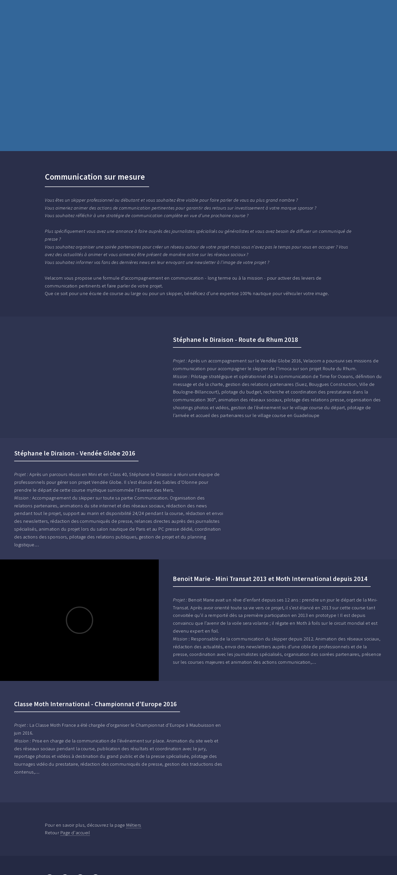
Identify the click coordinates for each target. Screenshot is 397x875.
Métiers (133, 825)
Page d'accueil (75, 833)
